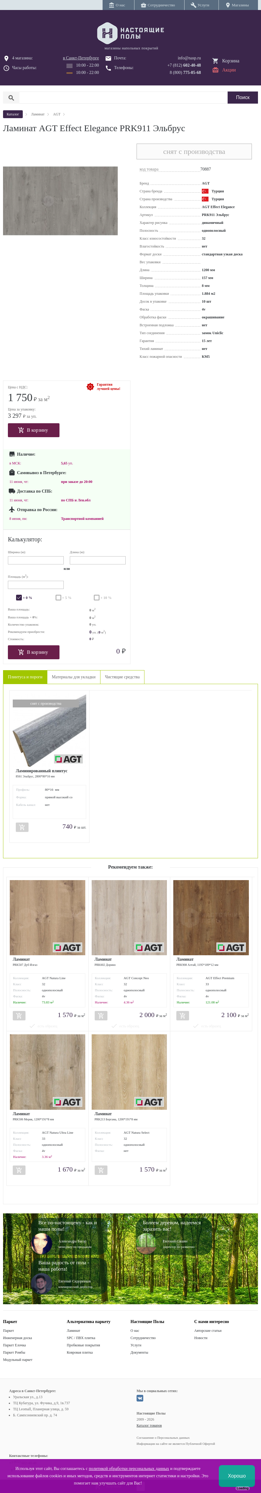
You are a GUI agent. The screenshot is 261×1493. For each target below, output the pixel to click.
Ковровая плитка (80, 1352)
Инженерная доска (17, 1338)
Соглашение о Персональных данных (163, 1437)
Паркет (8, 1330)
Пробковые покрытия (83, 1345)
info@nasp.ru (189, 58)
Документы (139, 1352)
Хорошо (237, 1475)
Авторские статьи (208, 1330)
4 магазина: (22, 58)
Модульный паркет (17, 1360)
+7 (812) (184, 65)
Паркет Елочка (14, 1345)
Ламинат (73, 1330)
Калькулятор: (25, 539)
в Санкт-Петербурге (81, 58)
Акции (229, 69)
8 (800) (185, 72)
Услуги (135, 1345)
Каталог (13, 114)
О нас (134, 1330)
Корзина (230, 60)
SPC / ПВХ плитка (81, 1338)
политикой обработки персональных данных (129, 1468)
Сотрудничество (143, 1338)
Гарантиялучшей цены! (108, 386)
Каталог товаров (149, 1425)
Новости (201, 1338)
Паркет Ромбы (14, 1352)
